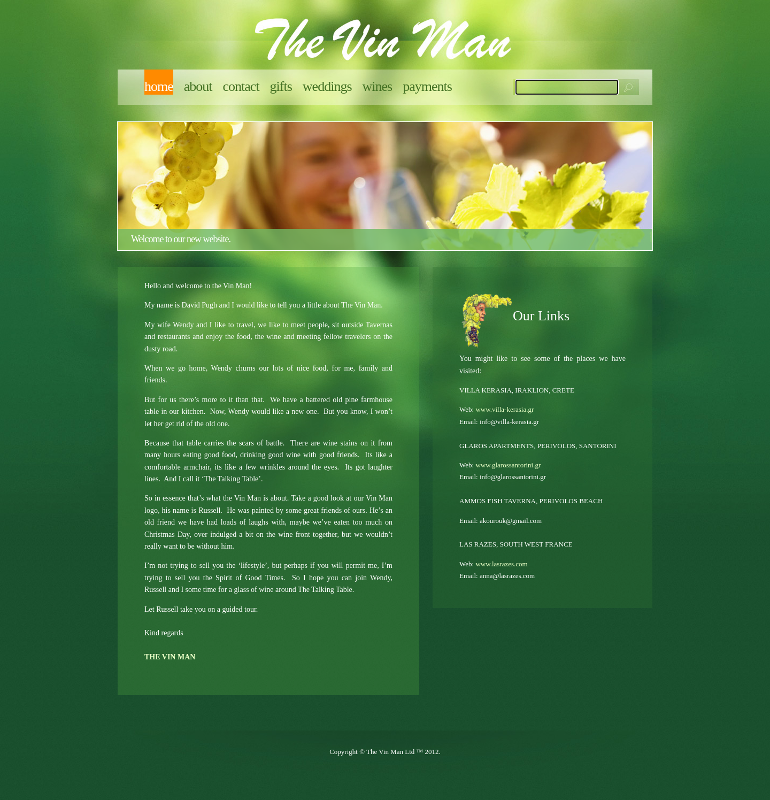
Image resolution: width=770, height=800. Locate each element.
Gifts (281, 86)
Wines (377, 86)
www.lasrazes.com (501, 564)
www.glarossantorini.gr (508, 465)
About (198, 86)
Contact (241, 86)
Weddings (327, 86)
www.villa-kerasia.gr (504, 409)
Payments (427, 86)
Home (158, 86)
